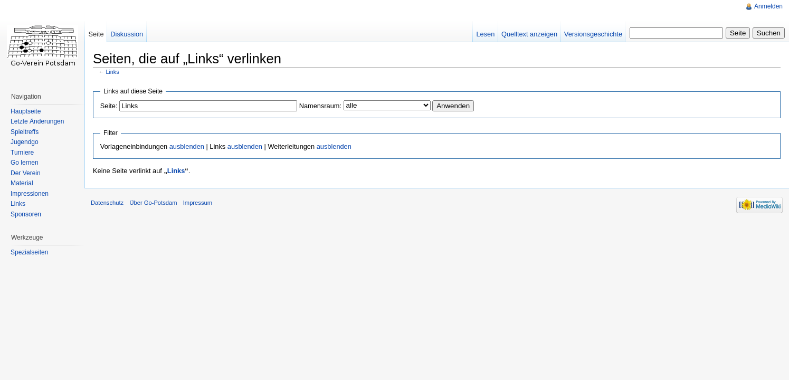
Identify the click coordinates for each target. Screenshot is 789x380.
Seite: (109, 106)
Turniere (22, 152)
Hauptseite (26, 111)
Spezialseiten (29, 252)
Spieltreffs (25, 132)
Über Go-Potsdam (153, 203)
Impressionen (30, 193)
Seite (95, 34)
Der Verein (26, 173)
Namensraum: (320, 106)
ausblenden (186, 146)
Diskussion (126, 34)
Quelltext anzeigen (529, 34)
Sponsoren (26, 214)
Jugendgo (25, 142)
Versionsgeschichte (593, 34)
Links (112, 72)
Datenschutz (107, 203)
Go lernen (25, 162)
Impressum (197, 203)
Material (22, 183)
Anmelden (768, 6)
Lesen (485, 34)
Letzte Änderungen (37, 121)
